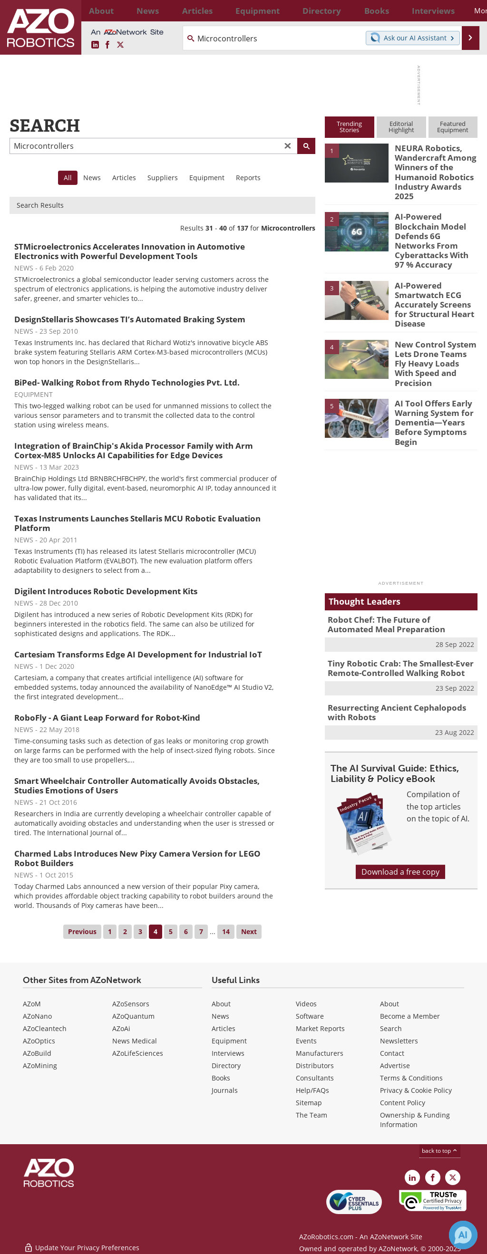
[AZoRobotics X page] (120, 45)
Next (249, 931)
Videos (306, 1003)
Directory (226, 1065)
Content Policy (402, 1102)
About (221, 1003)
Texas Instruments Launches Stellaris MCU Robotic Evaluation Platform (137, 523)
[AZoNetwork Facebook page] (107, 45)
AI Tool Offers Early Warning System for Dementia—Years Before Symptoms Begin (430, 375)
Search (391, 1028)
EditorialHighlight (401, 126)
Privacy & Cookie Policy (416, 1090)
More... (463, 10)
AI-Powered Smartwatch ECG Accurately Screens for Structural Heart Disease (435, 272)
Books (221, 1077)
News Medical (134, 1040)
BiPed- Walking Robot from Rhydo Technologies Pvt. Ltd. (127, 382)
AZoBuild (37, 1053)
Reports (248, 177)
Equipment (206, 177)
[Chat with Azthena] (463, 1235)
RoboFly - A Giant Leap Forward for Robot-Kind (107, 717)
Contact (392, 1053)
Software (310, 1016)
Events (306, 1040)
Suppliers (162, 177)
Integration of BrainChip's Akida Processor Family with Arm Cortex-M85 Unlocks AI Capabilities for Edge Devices (133, 450)
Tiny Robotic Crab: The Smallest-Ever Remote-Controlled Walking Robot (394, 616)
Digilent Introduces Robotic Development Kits (105, 591)
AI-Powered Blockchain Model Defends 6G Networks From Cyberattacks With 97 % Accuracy (436, 219)
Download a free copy (400, 815)
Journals (225, 1090)
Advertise (395, 1065)
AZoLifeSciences (137, 1053)
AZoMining (40, 1065)
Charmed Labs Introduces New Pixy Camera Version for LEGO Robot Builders (137, 858)
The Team (311, 1114)
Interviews (228, 1053)
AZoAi (121, 1028)
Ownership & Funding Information (415, 1119)
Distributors (315, 1065)
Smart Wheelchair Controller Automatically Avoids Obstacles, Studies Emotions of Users (137, 785)
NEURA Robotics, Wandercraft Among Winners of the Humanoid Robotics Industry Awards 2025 (434, 165)
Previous (82, 931)
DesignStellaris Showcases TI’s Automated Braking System (129, 319)
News (92, 177)
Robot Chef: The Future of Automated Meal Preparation (395, 574)
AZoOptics (39, 1040)
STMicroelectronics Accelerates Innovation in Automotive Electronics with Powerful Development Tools (129, 251)
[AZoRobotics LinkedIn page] (95, 45)
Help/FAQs (312, 1090)
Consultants (315, 1077)
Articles (124, 177)
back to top (440, 1151)
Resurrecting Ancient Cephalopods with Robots (399, 657)
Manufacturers (319, 1053)
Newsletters (399, 1040)
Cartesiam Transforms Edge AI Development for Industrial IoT (138, 654)
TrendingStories (349, 126)
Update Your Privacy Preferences (81, 1241)
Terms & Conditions (411, 1077)
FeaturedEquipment (452, 126)
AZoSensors (130, 1003)
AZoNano (37, 1016)
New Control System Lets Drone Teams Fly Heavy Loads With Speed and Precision (433, 321)
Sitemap (309, 1102)
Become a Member (410, 1016)
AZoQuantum (133, 1016)
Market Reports (320, 1028)
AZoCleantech (45, 1028)
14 (226, 931)
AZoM (32, 1003)
